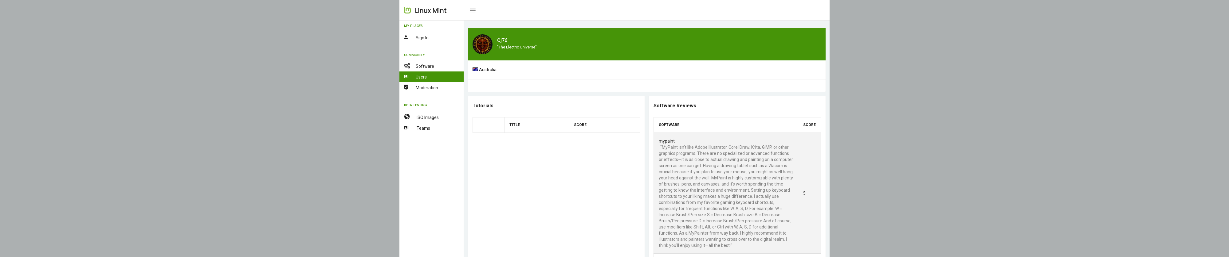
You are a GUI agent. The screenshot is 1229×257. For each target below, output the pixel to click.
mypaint (667, 141)
